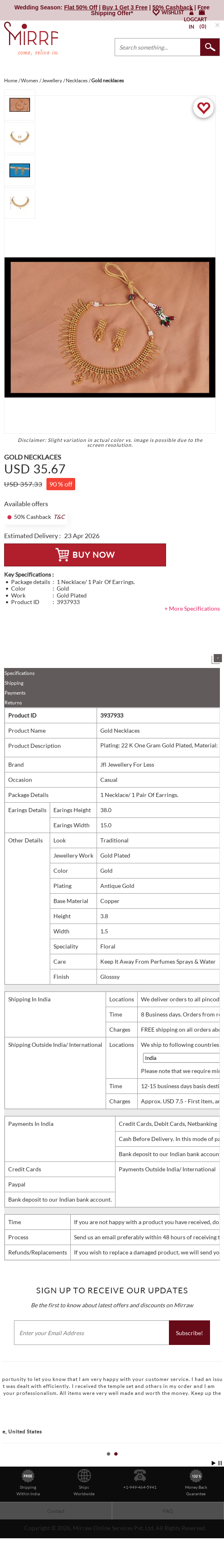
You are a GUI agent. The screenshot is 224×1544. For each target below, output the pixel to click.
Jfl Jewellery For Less (127, 764)
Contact (56, 1511)
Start (214, 1463)
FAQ (168, 1511)
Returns (13, 703)
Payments (15, 693)
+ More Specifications (192, 608)
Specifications (20, 673)
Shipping (14, 683)
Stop (220, 1463)
